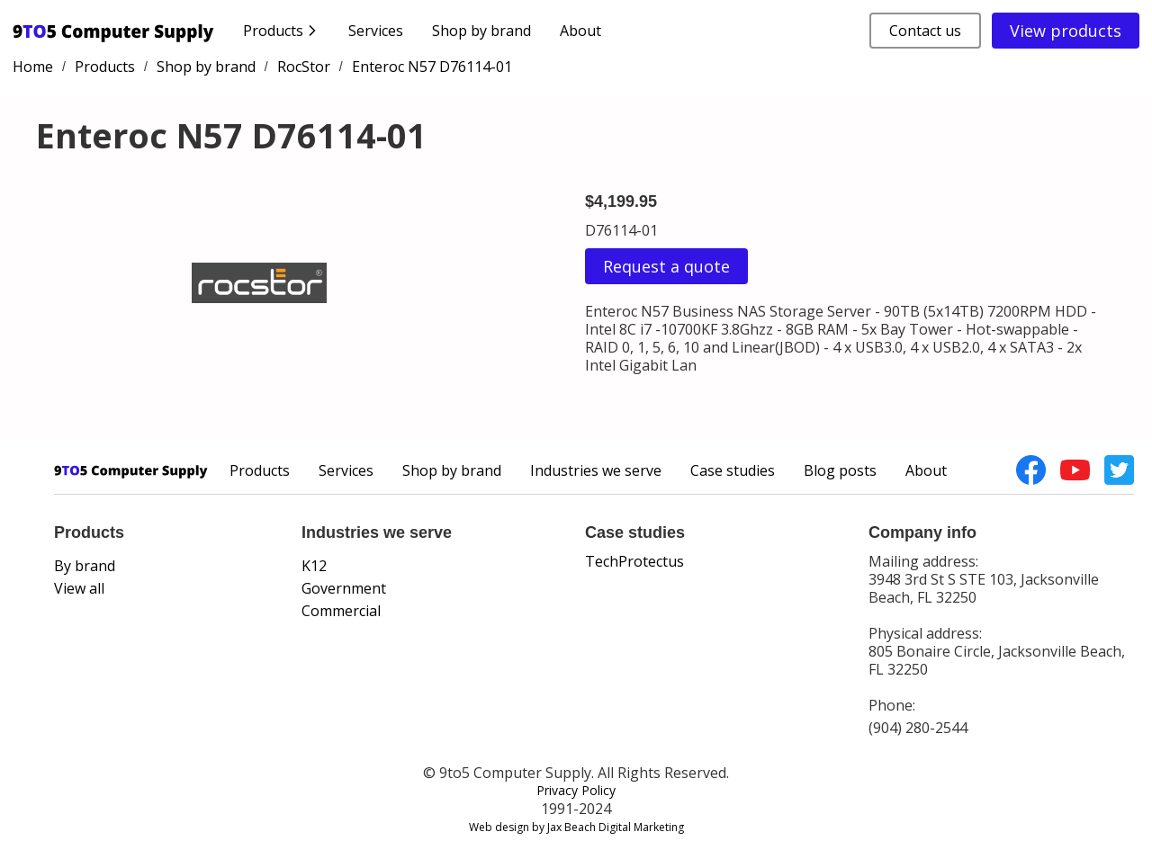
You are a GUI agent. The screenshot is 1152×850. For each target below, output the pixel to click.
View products (1065, 30)
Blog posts (840, 470)
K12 (314, 566)
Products (105, 67)
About (580, 31)
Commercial (341, 611)
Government (344, 588)
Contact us (925, 30)
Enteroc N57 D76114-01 (432, 67)
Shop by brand (481, 31)
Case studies (732, 470)
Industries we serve (596, 470)
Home (33, 67)
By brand (84, 566)
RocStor (303, 67)
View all (79, 588)
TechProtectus (634, 561)
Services (375, 31)
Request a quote (666, 266)
